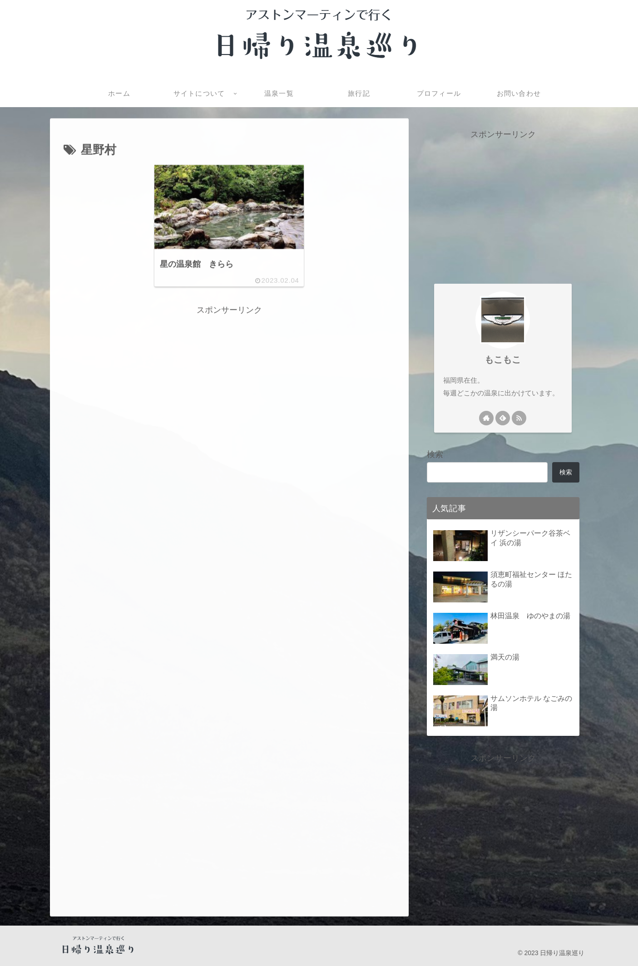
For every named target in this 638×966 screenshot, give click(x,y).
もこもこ (503, 360)
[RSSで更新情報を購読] (519, 418)
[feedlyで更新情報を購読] (502, 418)
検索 (435, 454)
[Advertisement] (229, 380)
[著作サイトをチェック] (486, 418)
